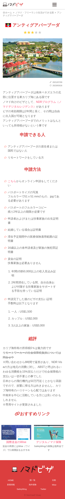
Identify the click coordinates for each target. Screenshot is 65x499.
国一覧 (32, 480)
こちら (12, 181)
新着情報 (11, 485)
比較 (54, 480)
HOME (11, 480)
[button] (58, 58)
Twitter (43, 489)
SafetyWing (22, 489)
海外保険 (32, 485)
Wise (54, 485)
